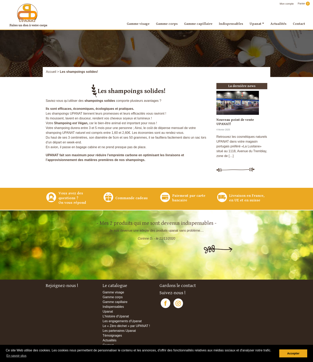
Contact (299, 24)
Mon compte (287, 3)
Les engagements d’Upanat (122, 321)
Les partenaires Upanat (119, 330)
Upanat (255, 24)
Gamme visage (138, 24)
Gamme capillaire (198, 24)
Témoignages (112, 335)
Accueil (51, 71)
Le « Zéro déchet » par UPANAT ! (126, 326)
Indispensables (231, 24)
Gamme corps (167, 24)
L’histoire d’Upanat (116, 316)
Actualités (278, 24)
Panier (304, 3)
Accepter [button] (293, 353)
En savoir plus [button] (16, 355)
